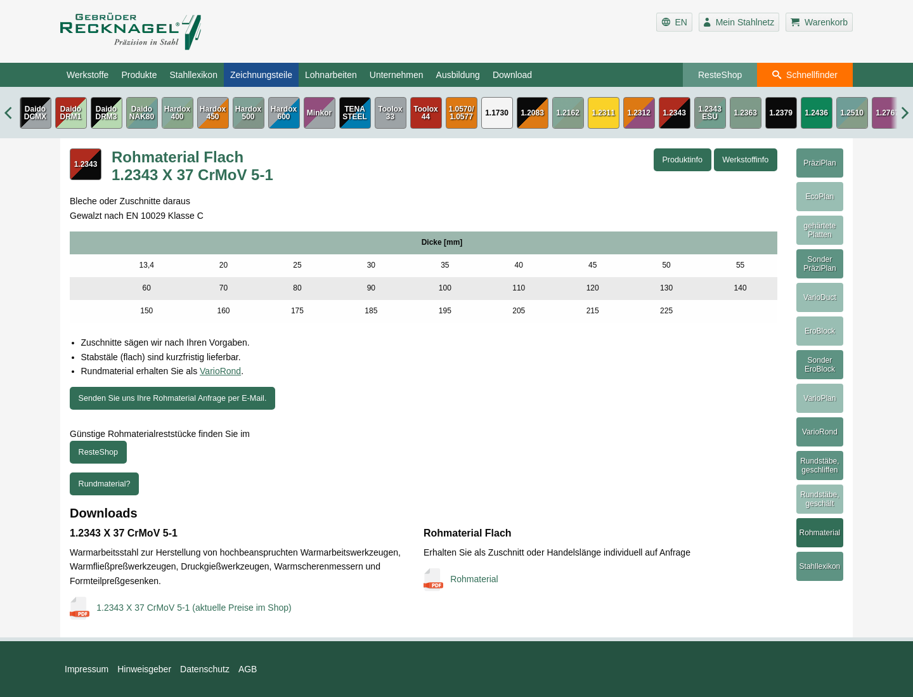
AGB (247, 669)
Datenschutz (205, 669)
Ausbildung (458, 75)
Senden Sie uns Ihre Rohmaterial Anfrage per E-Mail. (173, 398)
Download (512, 75)
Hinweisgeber (144, 669)
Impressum (86, 669)
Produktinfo (682, 159)
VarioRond (220, 371)
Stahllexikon (193, 75)
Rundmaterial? (105, 483)
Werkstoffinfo (745, 159)
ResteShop (720, 75)
